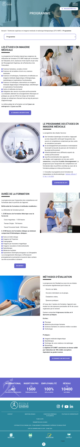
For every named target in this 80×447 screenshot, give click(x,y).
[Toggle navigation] (75, 4)
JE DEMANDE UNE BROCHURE (20, 112)
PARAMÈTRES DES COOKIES (40, 420)
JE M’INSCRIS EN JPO (60, 181)
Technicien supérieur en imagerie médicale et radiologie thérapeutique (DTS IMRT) (34, 31)
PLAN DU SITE (40, 417)
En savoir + (20, 264)
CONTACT (10, 412)
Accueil (3, 31)
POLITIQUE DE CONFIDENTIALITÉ (70, 412)
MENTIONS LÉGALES (30, 412)
